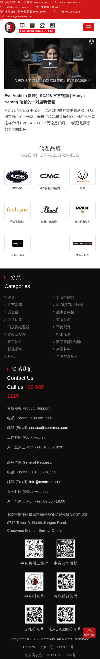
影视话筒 (13, 349)
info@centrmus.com (45, 482)
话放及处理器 (16, 327)
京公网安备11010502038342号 (50, 655)
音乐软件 (13, 342)
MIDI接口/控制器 (68, 305)
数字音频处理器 (67, 342)
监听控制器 (63, 297)
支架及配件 (15, 334)
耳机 (9, 356)
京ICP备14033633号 (57, 647)
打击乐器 (62, 334)
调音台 (11, 312)
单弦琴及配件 (65, 356)
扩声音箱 (13, 305)
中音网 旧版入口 (50, 7)
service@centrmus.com (48, 427)
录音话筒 (13, 319)
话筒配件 (62, 327)
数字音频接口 (65, 312)
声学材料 (62, 349)
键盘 (9, 297)
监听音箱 (62, 319)
